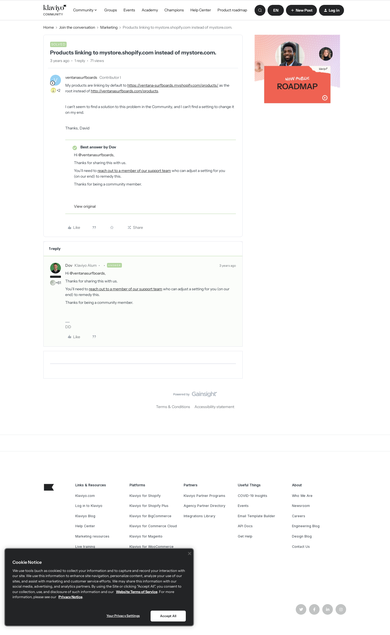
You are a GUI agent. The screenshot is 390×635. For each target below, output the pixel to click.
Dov (68, 265)
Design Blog (302, 536)
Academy (150, 10)
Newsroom (301, 506)
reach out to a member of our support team (134, 170)
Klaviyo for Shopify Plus (148, 506)
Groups (110, 10)
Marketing (109, 27)
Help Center (200, 10)
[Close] (189, 553)
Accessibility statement (214, 406)
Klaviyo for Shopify (145, 496)
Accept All (168, 616)
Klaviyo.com (85, 496)
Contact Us (301, 547)
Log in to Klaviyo (88, 506)
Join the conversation (77, 27)
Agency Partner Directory (204, 506)
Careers (298, 516)
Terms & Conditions (173, 406)
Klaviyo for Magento (145, 536)
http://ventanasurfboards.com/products (124, 91)
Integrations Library (199, 516)
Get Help (245, 536)
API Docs (245, 526)
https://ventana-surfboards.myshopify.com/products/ (172, 85)
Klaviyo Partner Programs (204, 496)
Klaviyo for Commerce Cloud (153, 526)
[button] (276, 10)
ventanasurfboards (81, 77)
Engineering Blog (306, 526)
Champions (174, 10)
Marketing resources (92, 536)
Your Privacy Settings (123, 616)
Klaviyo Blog (85, 516)
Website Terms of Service (136, 592)
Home (48, 27)
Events (129, 10)
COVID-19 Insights (252, 496)
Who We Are (302, 496)
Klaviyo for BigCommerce (150, 516)
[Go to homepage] (55, 10)
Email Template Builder (256, 516)
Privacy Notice (70, 597)
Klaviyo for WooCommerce (151, 547)
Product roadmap (232, 10)
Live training (85, 547)
